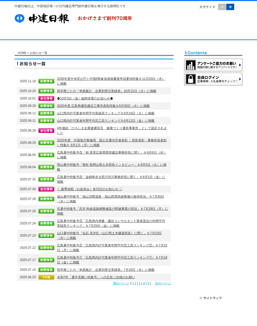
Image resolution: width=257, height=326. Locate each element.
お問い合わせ (149, 34)
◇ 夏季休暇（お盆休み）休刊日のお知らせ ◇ (89, 189)
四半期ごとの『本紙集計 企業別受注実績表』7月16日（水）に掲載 (105, 270)
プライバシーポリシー (178, 297)
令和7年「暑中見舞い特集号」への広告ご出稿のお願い (96, 277)
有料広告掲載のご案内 (213, 121)
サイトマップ (211, 297)
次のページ (163, 283)
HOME (22, 52)
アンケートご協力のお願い (213, 65)
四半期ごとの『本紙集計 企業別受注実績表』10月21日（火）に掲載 (106, 91)
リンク (232, 297)
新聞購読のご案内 (213, 107)
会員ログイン (213, 79)
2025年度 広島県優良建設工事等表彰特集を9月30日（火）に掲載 (103, 106)
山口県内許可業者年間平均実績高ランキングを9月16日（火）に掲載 (105, 113)
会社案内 (54, 34)
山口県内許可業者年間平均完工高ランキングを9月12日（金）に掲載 (105, 121)
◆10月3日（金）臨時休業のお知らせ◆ (85, 98)
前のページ (121, 283)
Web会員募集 (213, 93)
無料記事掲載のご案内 (213, 135)
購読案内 (81, 34)
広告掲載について (143, 297)
